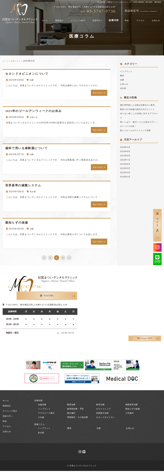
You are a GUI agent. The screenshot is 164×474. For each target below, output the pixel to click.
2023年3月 (126, 185)
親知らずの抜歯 (133, 411)
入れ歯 (41, 420)
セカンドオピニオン (106, 420)
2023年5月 (126, 177)
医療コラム (39, 427)
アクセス (142, 19)
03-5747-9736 (57, 290)
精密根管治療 (132, 407)
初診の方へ (101, 19)
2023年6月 (126, 172)
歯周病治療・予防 (76, 411)
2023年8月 (126, 164)
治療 (32, 80)
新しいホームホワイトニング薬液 (137, 139)
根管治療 (100, 407)
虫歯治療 (42, 407)
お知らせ (156, 19)
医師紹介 (64, 19)
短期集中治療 (103, 415)
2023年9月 (126, 160)
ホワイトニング (104, 411)
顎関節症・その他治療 (78, 420)
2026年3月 (126, 155)
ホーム (50, 19)
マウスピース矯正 (47, 415)
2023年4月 (126, 181)
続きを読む (97, 93)
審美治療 (71, 407)
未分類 (33, 193)
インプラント (127, 71)
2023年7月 (126, 168)
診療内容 (117, 19)
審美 (122, 75)
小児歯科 (129, 415)
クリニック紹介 (82, 19)
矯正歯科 (71, 415)
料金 (129, 19)
